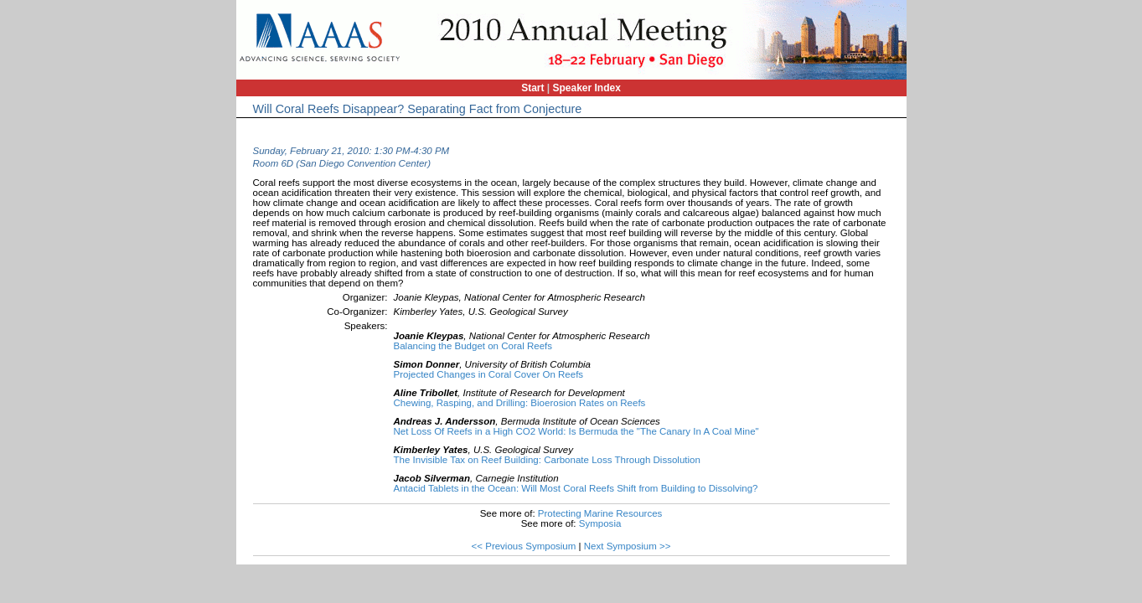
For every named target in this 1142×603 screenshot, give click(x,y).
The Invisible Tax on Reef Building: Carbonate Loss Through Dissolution (547, 460)
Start (532, 88)
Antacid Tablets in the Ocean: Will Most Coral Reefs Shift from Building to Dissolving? (576, 488)
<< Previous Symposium (524, 546)
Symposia (600, 523)
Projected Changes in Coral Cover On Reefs (489, 374)
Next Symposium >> (627, 546)
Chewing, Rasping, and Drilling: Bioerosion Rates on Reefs (520, 403)
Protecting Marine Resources (600, 513)
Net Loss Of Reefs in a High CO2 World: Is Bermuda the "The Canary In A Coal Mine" (576, 431)
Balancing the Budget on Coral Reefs (473, 346)
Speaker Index (587, 88)
